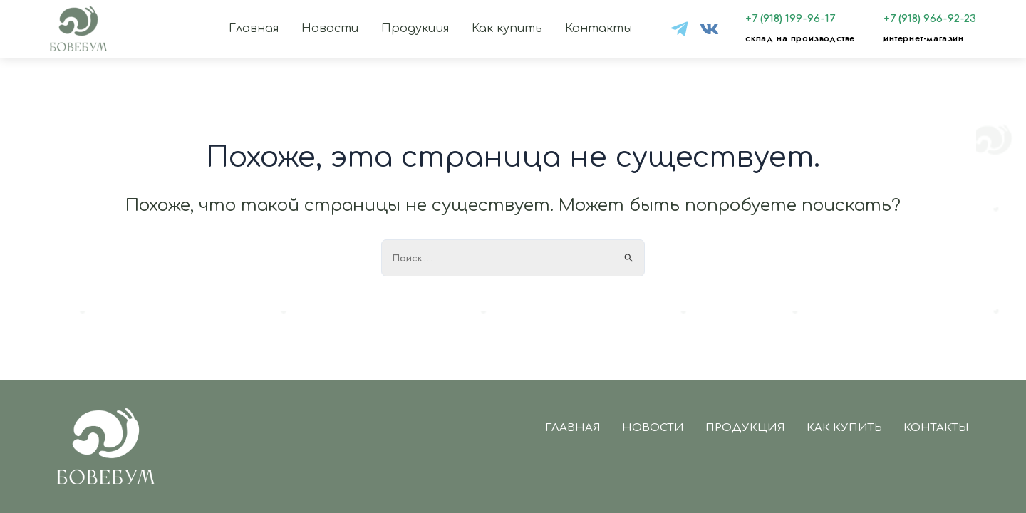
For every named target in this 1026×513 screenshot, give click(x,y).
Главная (254, 28)
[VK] (709, 28)
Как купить (507, 28)
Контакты (598, 28)
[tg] (679, 28)
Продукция (415, 28)
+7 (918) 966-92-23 (930, 19)
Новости (329, 28)
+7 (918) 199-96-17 (790, 19)
